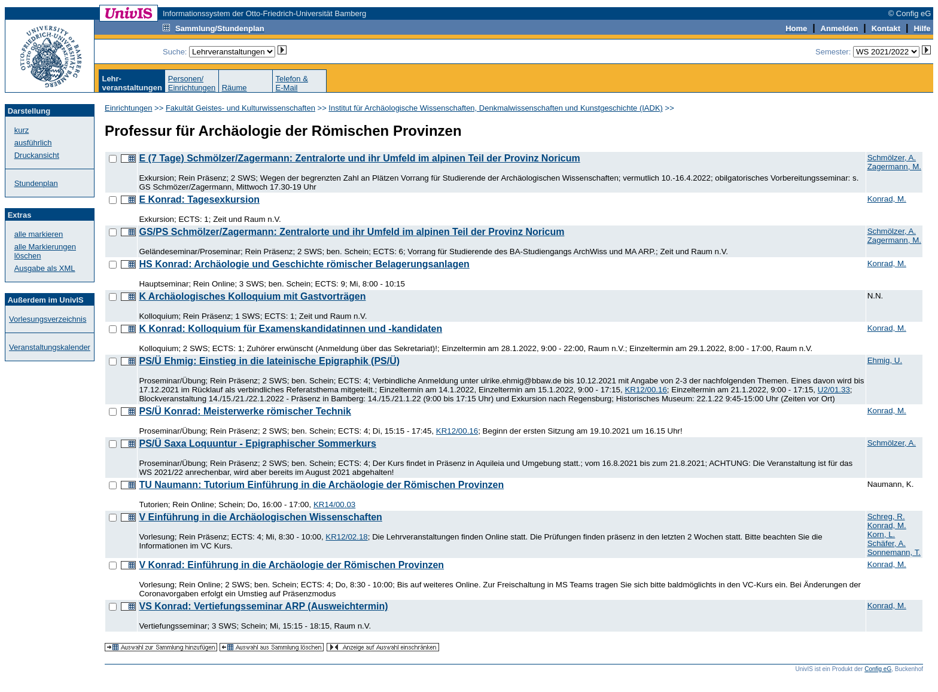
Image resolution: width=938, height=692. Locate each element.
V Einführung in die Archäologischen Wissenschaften (260, 517)
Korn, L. (881, 534)
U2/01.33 (834, 389)
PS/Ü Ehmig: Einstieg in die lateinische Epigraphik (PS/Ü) (269, 361)
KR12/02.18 (346, 536)
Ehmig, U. (885, 360)
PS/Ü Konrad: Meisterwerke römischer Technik (245, 411)
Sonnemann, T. (894, 552)
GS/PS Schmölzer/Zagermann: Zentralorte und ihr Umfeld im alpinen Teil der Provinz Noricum (351, 232)
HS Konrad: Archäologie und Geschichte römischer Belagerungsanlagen (304, 264)
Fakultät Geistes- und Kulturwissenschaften (240, 107)
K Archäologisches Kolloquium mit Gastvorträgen (252, 296)
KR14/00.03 (334, 504)
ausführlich (33, 142)
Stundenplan (36, 183)
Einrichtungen (129, 107)
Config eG (877, 669)
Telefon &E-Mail (292, 83)
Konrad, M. (886, 198)
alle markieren (38, 234)
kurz (21, 130)
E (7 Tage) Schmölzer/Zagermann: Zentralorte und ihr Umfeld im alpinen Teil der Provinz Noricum (359, 158)
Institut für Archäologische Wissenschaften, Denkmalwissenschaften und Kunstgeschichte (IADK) (495, 107)
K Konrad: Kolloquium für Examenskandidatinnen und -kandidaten (290, 329)
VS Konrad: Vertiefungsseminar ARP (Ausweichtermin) (263, 606)
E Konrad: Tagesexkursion (199, 199)
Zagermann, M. (894, 166)
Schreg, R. (886, 516)
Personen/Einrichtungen (192, 83)
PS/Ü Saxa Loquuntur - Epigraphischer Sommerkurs (257, 443)
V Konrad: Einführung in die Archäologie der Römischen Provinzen (291, 565)
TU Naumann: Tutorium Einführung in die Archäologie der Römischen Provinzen (321, 485)
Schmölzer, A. (891, 157)
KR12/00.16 (645, 389)
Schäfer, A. (886, 543)
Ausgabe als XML (44, 268)
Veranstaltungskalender (49, 347)
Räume (234, 87)
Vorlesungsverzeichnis (47, 319)
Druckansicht (36, 155)
